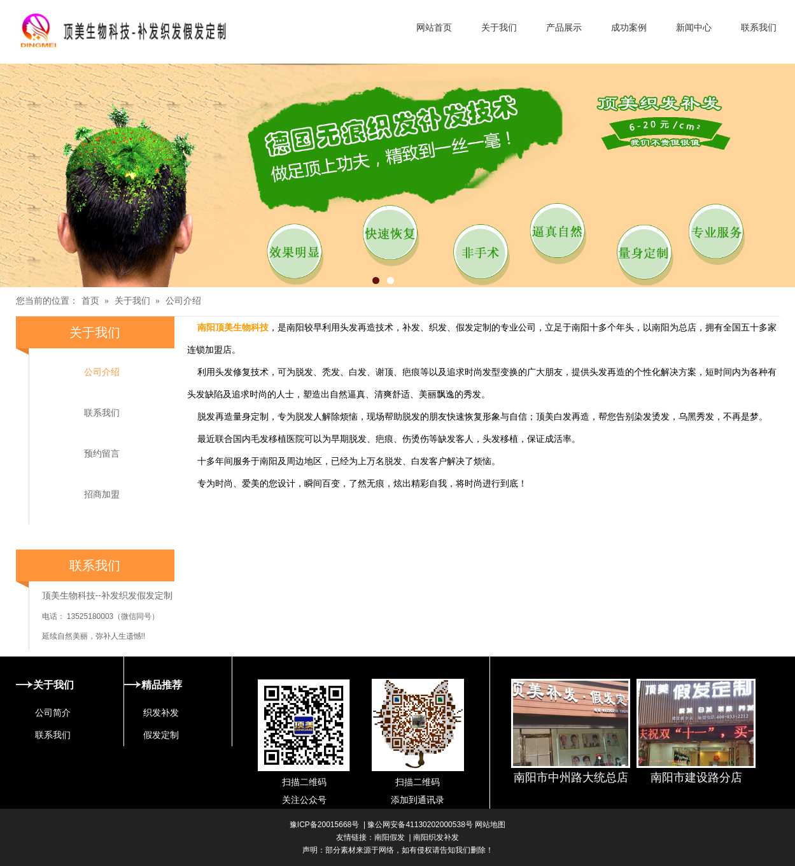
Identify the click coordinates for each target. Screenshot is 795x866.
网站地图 (489, 824)
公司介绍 (183, 301)
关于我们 (132, 301)
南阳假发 (389, 837)
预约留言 (102, 453)
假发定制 (161, 735)
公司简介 (53, 712)
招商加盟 (102, 494)
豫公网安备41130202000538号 (419, 824)
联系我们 (102, 413)
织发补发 (161, 712)
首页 (90, 301)
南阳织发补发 (436, 837)
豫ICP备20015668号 (324, 824)
